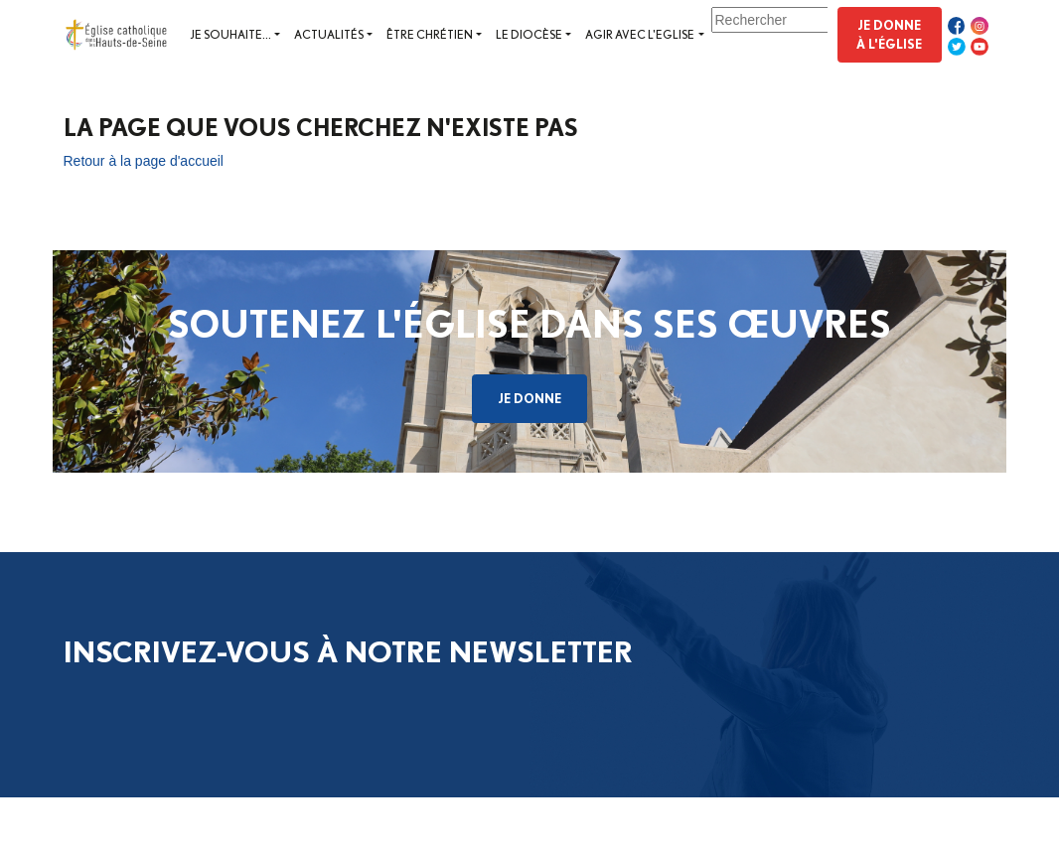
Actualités (329, 34)
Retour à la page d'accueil (144, 161)
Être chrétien (429, 34)
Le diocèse (529, 34)
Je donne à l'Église (889, 34)
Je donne (529, 398)
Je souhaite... (230, 34)
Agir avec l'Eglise (639, 34)
